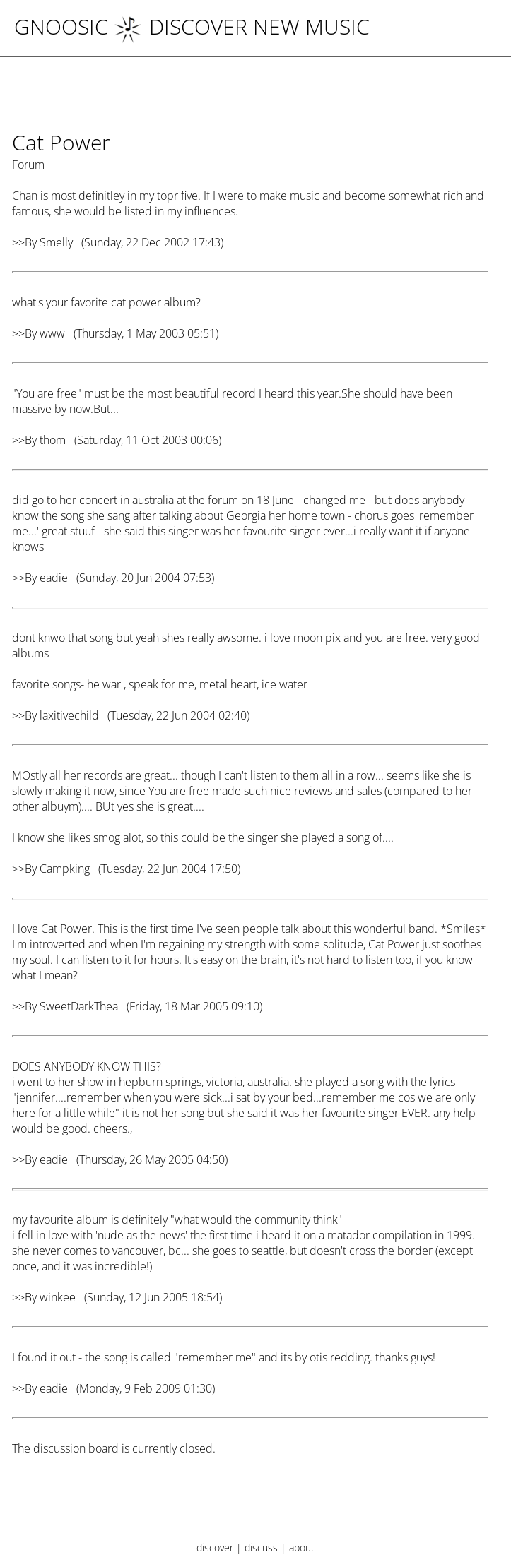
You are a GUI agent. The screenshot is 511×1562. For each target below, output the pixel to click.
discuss (261, 1547)
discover (214, 1547)
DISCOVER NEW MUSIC (242, 26)
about (302, 1547)
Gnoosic (61, 26)
